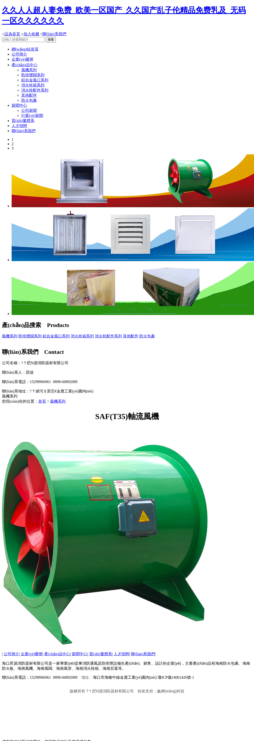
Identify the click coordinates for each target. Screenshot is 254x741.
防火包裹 (29, 100)
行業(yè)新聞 (32, 116)
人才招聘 (19, 126)
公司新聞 (29, 110)
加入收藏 (30, 34)
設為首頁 (11, 34)
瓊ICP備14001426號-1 (175, 677)
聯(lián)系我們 (53, 34)
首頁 (42, 401)
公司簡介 (19, 54)
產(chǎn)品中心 (24, 65)
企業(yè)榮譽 (22, 59)
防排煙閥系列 (33, 75)
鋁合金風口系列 (34, 80)
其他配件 (29, 95)
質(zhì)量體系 (23, 121)
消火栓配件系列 (34, 90)
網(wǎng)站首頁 (25, 49)
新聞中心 (19, 105)
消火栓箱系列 (33, 85)
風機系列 (29, 70)
